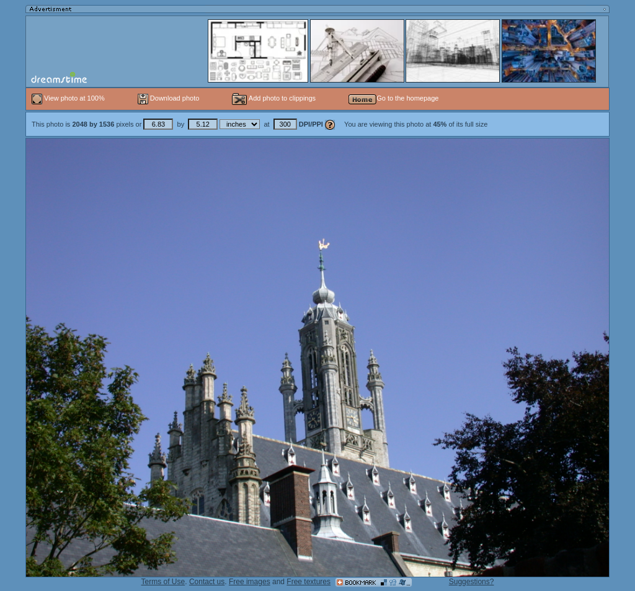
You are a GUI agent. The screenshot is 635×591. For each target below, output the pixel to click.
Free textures (308, 581)
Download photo (169, 98)
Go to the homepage (393, 98)
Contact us (206, 581)
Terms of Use (163, 581)
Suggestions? (471, 581)
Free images (249, 581)
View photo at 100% (69, 98)
